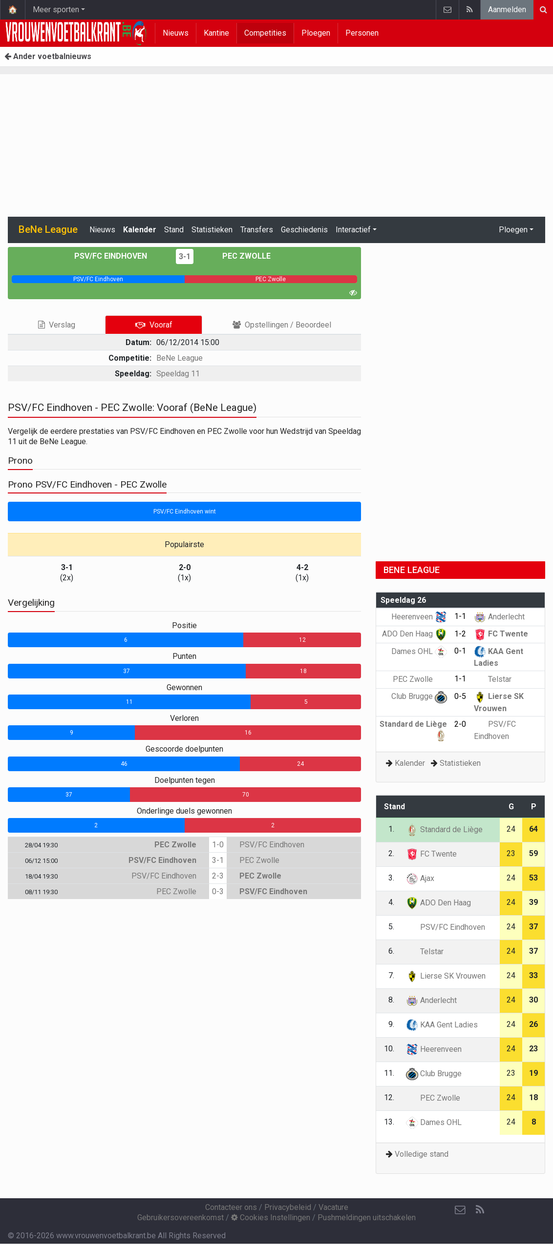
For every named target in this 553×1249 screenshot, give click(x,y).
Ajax (420, 878)
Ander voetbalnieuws (47, 56)
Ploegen (315, 33)
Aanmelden (507, 9)
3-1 (185, 256)
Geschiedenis (304, 229)
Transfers (256, 229)
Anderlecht (499, 616)
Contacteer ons (231, 1207)
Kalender (139, 229)
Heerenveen (419, 616)
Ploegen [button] (513, 229)
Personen (362, 33)
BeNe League (179, 358)
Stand (174, 229)
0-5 (460, 696)
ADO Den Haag (414, 633)
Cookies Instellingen (270, 1217)
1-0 (218, 844)
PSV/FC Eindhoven (117, 256)
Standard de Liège (444, 829)
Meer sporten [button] (56, 9)
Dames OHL (419, 651)
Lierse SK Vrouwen (446, 976)
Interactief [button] (353, 229)
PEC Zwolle (239, 256)
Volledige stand (421, 1154)
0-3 (218, 891)
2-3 (218, 875)
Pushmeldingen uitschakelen (367, 1217)
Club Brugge (419, 696)
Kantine (216, 33)
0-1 (460, 650)
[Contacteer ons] (460, 1210)
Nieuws (176, 33)
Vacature (333, 1207)
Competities (265, 33)
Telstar (492, 679)
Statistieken (212, 229)
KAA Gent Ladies (442, 1024)
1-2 (460, 633)
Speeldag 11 (178, 373)
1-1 (460, 616)
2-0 (460, 724)
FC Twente (501, 633)
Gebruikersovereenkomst (180, 1217)
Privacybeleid (287, 1207)
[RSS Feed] (479, 1210)
